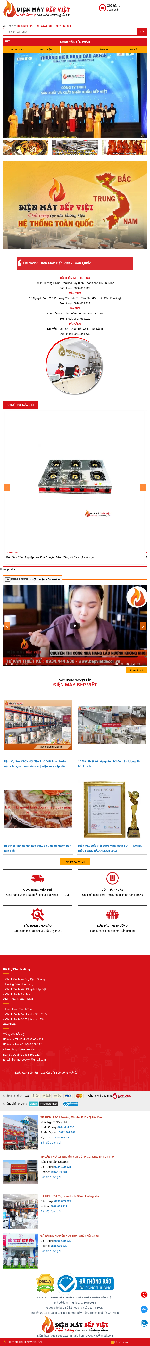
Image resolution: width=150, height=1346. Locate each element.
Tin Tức (75, 49)
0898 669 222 (34, 1039)
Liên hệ (133, 49)
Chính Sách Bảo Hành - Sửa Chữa (26, 1014)
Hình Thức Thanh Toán (19, 1009)
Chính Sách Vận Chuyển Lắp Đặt (25, 989)
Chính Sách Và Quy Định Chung (25, 979)
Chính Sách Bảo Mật (18, 994)
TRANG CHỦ (17, 49)
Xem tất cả (136, 670)
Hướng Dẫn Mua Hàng (19, 984)
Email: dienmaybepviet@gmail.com (24, 1059)
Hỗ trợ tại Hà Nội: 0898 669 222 (22, 1044)
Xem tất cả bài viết (75, 861)
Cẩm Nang (103, 49)
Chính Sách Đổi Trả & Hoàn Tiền (25, 1019)
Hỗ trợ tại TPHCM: (14, 1039)
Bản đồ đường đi (50, 1142)
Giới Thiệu (46, 49)
